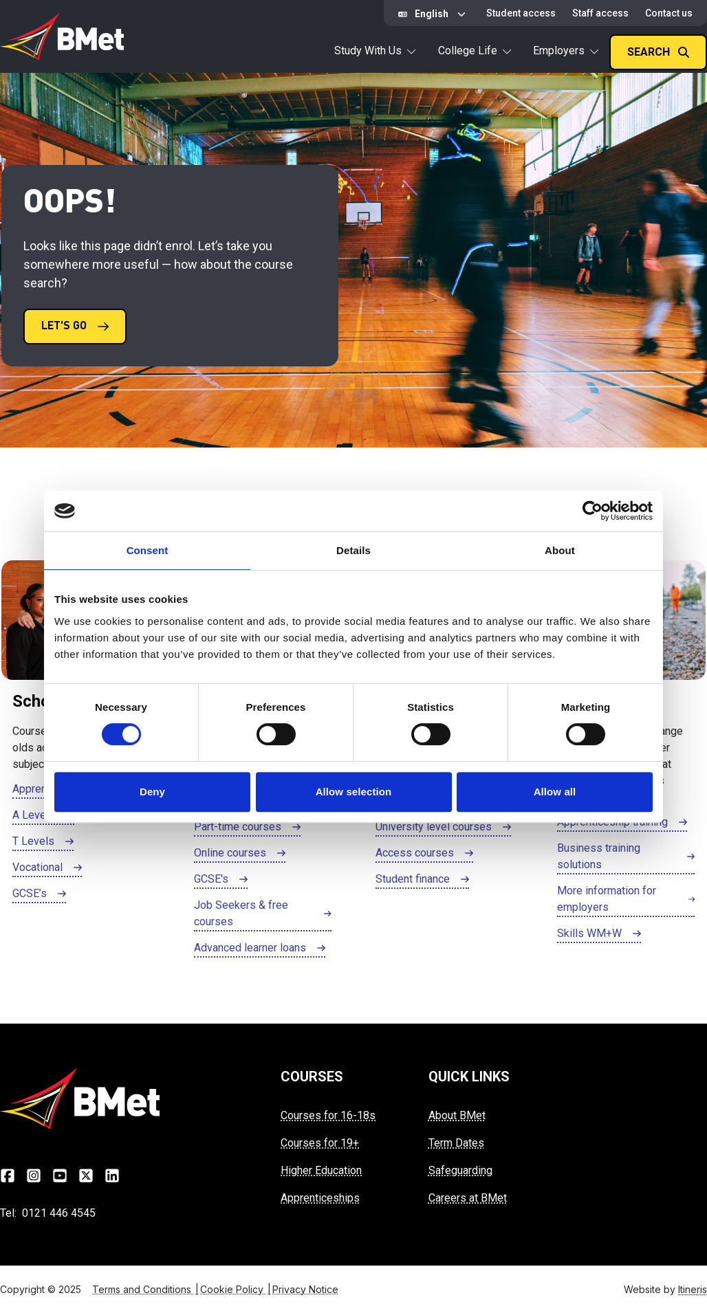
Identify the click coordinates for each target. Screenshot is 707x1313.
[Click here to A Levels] (43, 816)
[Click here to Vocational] (47, 868)
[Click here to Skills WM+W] (599, 934)
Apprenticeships (320, 1197)
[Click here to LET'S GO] (75, 326)
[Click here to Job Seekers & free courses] (262, 914)
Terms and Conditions (146, 1289)
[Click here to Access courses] (424, 854)
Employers (565, 50)
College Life (474, 50)
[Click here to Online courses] (239, 854)
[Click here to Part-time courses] (247, 828)
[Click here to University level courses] (443, 828)
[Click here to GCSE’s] (39, 894)
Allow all (555, 791)
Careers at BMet (467, 1197)
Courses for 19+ (320, 1142)
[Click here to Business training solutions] (626, 857)
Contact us (669, 13)
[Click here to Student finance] (422, 880)
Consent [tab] (147, 550)
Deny (152, 791)
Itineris (692, 1289)
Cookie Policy (236, 1289)
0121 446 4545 (59, 1213)
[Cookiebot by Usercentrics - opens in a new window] (592, 510)
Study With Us (374, 50)
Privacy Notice (305, 1289)
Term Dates (456, 1142)
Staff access (600, 13)
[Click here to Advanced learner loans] (259, 949)
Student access (521, 13)
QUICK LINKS (469, 1076)
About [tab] (560, 550)
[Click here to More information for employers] (626, 900)
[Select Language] (434, 14)
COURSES (312, 1076)
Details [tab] (353, 550)
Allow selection (354, 791)
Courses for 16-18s (328, 1115)
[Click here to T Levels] (43, 842)
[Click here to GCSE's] (221, 880)
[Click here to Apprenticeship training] (622, 823)
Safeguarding (460, 1170)
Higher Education (321, 1170)
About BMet (457, 1115)
